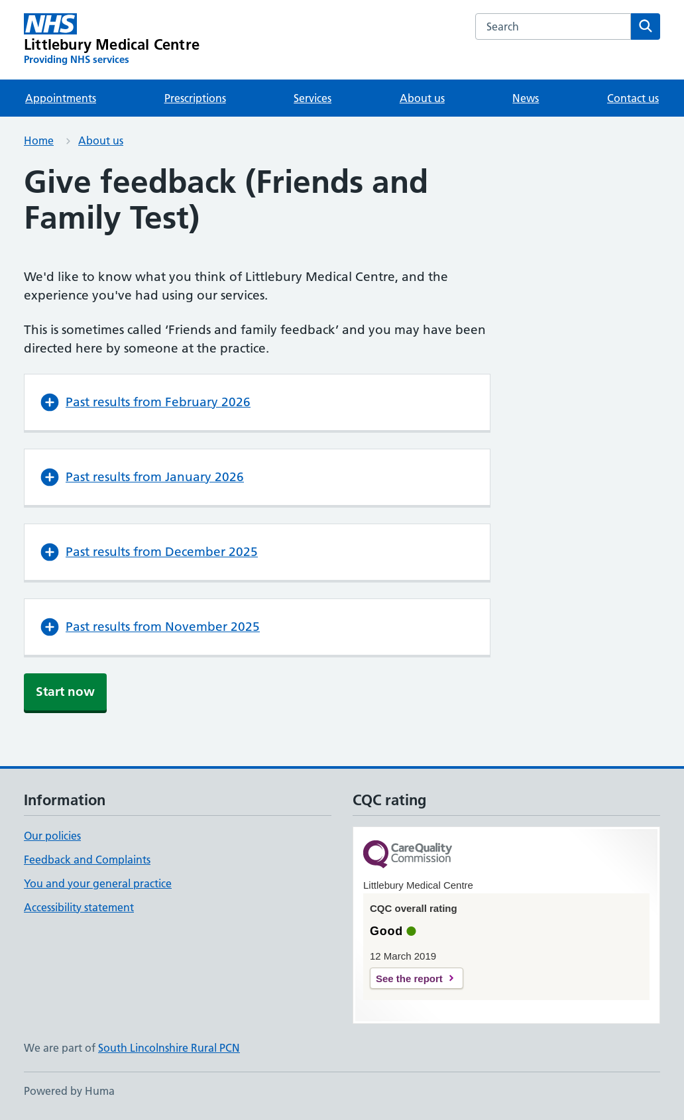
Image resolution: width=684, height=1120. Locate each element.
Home (39, 140)
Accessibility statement (79, 907)
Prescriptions (195, 98)
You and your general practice (98, 883)
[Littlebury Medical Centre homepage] (112, 39)
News (525, 98)
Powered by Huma (69, 1090)
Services (312, 98)
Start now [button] (65, 691)
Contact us (633, 98)
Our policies (52, 835)
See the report (409, 978)
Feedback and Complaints (87, 859)
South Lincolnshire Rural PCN (169, 1047)
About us (422, 98)
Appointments (60, 98)
